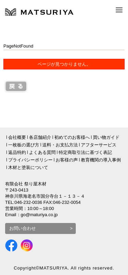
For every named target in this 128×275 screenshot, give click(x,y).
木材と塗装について (28, 167)
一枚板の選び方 (23, 144)
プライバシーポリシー (30, 159)
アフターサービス (98, 144)
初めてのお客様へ (72, 137)
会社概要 (17, 137)
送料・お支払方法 (60, 144)
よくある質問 (42, 152)
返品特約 (17, 152)
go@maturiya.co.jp (39, 214)
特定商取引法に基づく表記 (85, 152)
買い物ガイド (106, 137)
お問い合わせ (22, 228)
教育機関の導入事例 (101, 159)
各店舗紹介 (40, 137)
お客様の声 (67, 159)
